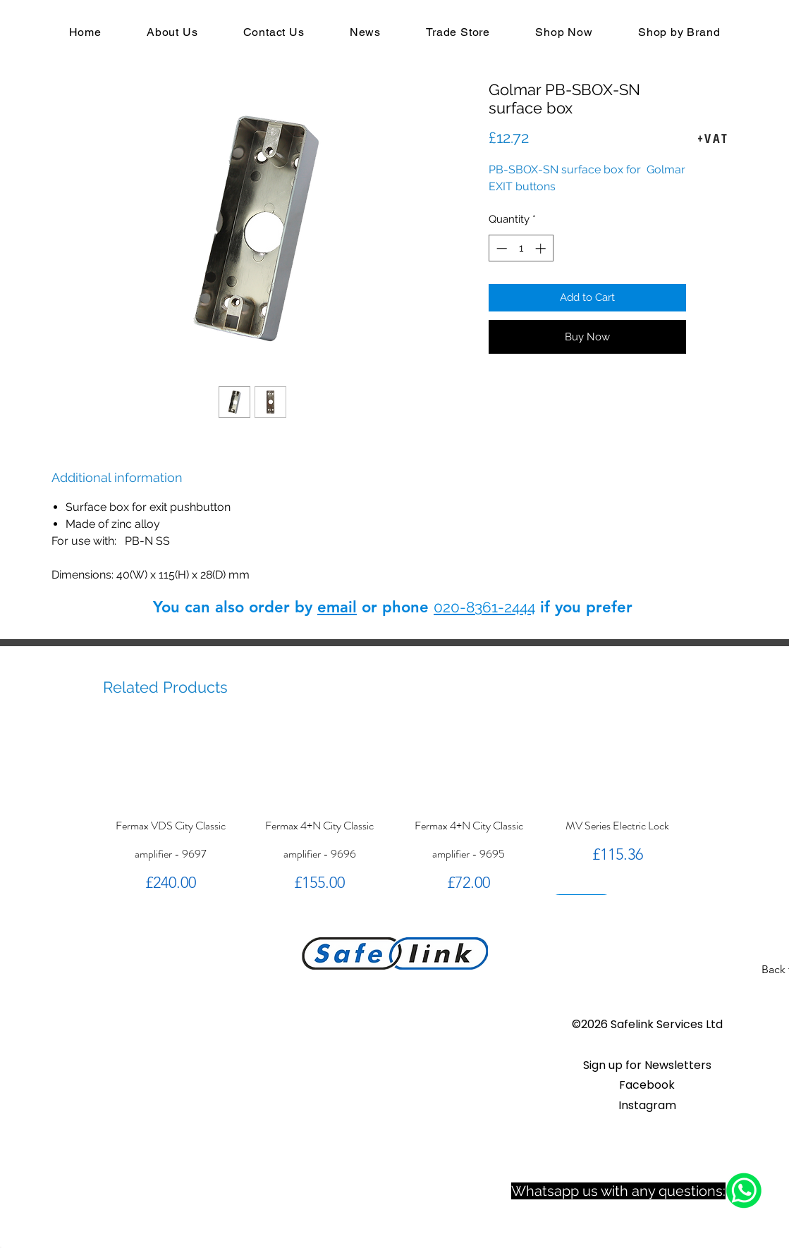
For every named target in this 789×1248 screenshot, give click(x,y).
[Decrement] (500, 248)
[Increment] (541, 248)
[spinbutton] (520, 248)
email (337, 607)
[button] (647, 1065)
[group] (394, 809)
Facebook (647, 1085)
